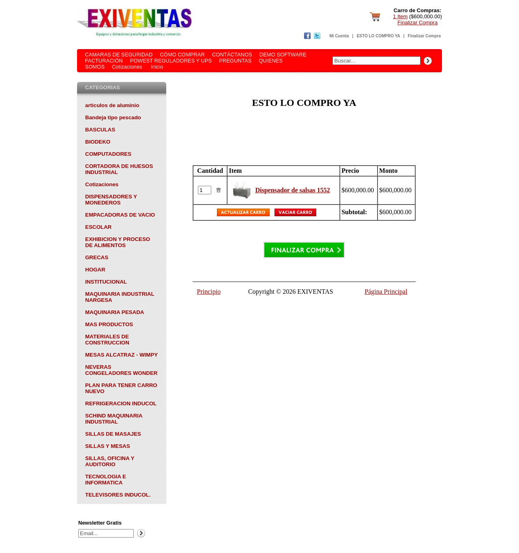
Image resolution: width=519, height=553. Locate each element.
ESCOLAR (98, 227)
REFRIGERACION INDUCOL (121, 403)
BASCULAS (100, 130)
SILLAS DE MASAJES (113, 434)
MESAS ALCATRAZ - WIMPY (121, 355)
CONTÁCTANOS (232, 55)
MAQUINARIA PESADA (114, 312)
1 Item (400, 16)
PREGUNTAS (235, 61)
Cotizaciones (127, 67)
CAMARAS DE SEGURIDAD (118, 55)
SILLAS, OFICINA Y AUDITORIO (109, 461)
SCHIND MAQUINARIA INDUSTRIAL (113, 419)
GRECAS (96, 257)
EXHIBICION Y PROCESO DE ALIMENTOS (117, 242)
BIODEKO (97, 142)
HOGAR (95, 270)
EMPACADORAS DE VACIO (120, 215)
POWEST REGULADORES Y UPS (171, 61)
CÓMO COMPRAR (182, 55)
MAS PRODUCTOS (109, 324)
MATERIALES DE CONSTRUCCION (107, 340)
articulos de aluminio (112, 105)
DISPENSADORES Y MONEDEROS (111, 200)
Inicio (157, 67)
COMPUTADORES (108, 154)
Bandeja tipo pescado (113, 117)
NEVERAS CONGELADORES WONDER (121, 370)
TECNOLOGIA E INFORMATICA (105, 479)
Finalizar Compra (417, 22)
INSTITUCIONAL (106, 282)
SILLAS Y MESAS (107, 446)
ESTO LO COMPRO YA (378, 36)
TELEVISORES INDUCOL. (117, 495)
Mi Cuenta (339, 36)
